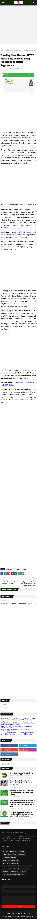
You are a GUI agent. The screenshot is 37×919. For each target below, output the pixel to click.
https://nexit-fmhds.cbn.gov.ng (25, 138)
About (13, 913)
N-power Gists (9, 569)
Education (23, 871)
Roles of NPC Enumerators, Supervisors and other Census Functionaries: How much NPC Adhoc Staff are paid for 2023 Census (23, 803)
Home (1, 50)
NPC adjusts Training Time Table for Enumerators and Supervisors (21, 774)
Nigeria (6, 50)
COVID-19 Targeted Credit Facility (11, 860)
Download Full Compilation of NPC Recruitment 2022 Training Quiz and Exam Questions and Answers (21, 814)
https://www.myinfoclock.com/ (27, 916)
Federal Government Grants (9, 857)
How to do (26, 869)
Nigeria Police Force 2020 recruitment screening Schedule (17, 866)
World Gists (5, 871)
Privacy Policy (27, 913)
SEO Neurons (11, 916)
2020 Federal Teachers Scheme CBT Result (13, 874)
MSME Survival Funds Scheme (15, 869)
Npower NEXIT (21, 854)
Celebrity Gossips (15, 871)
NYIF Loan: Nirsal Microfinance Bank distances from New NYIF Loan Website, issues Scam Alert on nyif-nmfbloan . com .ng (17, 733)
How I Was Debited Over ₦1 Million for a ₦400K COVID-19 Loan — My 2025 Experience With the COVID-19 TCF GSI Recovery (18, 719)
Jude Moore (5, 69)
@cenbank (32, 319)
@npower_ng (6, 311)
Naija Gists (17, 569)
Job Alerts (21, 851)
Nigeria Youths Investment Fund (10, 863)
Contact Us (19, 913)
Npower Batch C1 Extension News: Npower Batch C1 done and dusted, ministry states (21, 783)
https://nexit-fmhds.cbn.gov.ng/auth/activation (17, 155)
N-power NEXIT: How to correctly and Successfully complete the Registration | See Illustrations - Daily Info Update (18, 234)
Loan (4, 869)
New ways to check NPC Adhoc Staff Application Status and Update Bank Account (21, 793)
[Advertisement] (18, 23)
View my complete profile (5, 707)
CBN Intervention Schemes (9, 854)
